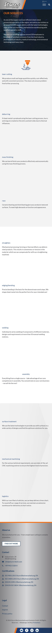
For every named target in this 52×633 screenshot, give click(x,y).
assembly (26, 374)
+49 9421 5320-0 (11, 566)
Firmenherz (36, 622)
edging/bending (8, 285)
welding (5, 328)
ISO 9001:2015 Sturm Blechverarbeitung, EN (21, 576)
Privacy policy (7, 614)
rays (3, 201)
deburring (6, 114)
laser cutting (7, 74)
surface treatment (9, 421)
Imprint (5, 610)
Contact (5, 606)
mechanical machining (11, 459)
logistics (5, 496)
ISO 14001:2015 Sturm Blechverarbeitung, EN (22, 579)
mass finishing (7, 157)
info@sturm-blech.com (13, 562)
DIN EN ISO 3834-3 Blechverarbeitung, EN (20, 585)
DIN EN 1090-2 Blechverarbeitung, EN (19, 582)
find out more (11, 544)
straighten (6, 243)
